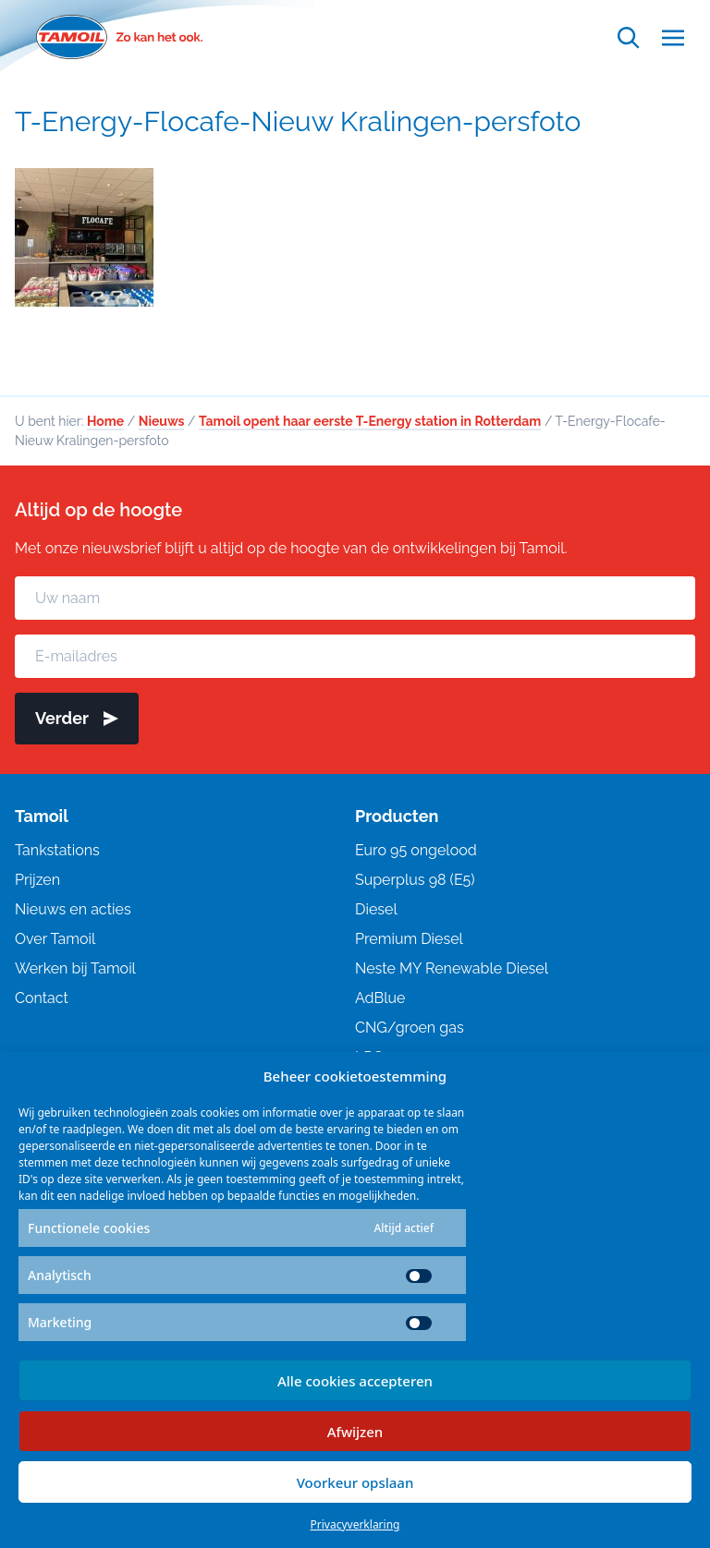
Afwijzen (355, 1431)
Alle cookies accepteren (355, 1381)
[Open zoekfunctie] (628, 37)
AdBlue (380, 998)
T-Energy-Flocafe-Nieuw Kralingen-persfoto (298, 121)
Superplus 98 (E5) (415, 880)
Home (105, 421)
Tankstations (57, 850)
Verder (76, 718)
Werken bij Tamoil (75, 968)
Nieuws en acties (73, 909)
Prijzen (37, 880)
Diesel (376, 909)
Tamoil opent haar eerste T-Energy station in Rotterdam (370, 421)
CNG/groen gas (409, 1027)
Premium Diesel (409, 939)
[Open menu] (673, 37)
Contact (41, 998)
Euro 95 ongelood (416, 850)
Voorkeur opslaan (355, 1482)
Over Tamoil (55, 939)
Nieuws (162, 421)
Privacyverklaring (355, 1524)
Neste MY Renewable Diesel (451, 968)
